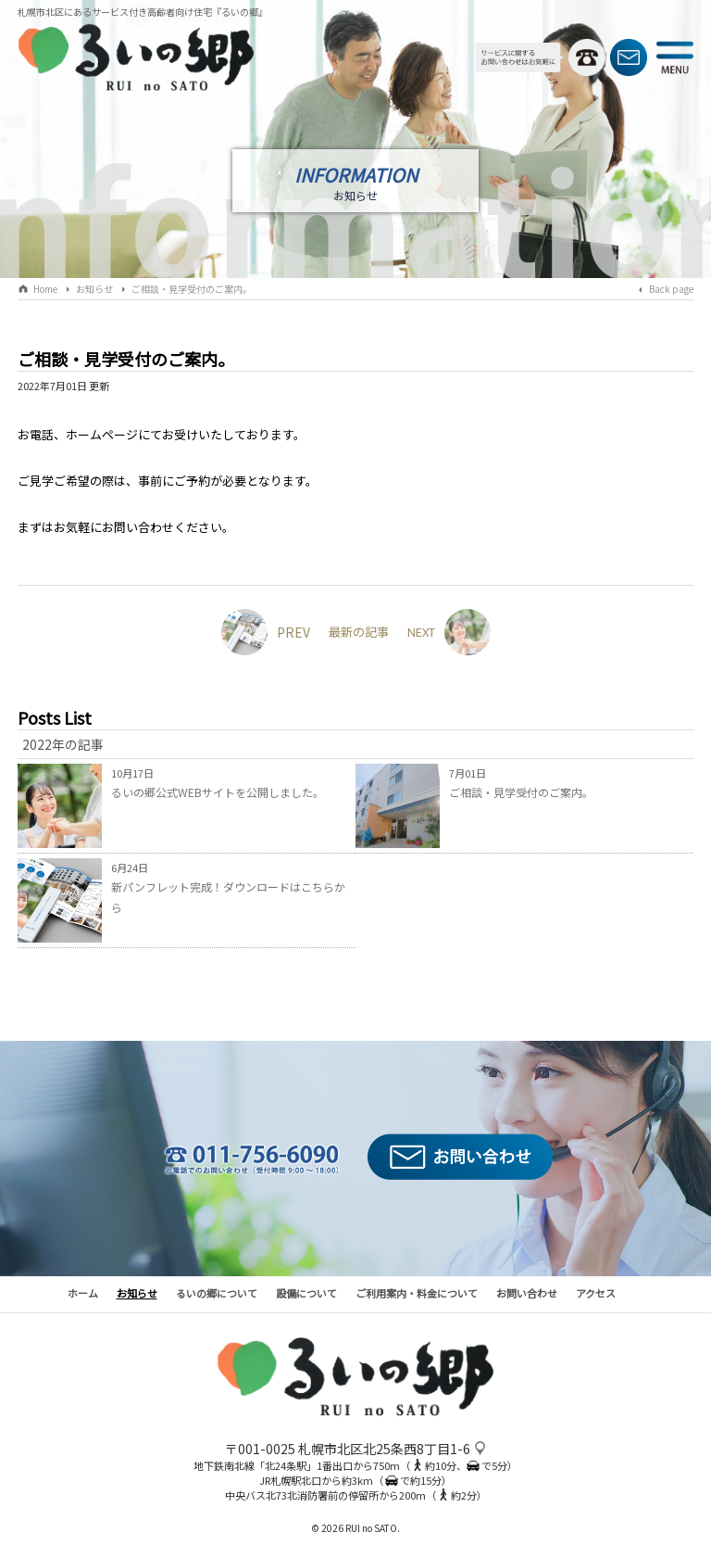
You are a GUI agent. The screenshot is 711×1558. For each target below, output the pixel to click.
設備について (306, 1293)
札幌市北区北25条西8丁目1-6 (384, 1448)
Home (45, 289)
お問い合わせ (526, 1293)
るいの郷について (216, 1293)
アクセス (596, 1293)
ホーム (83, 1293)
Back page (671, 289)
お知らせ (94, 289)
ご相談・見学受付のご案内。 (191, 289)
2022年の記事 (63, 744)
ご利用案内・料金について (417, 1293)
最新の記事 (359, 631)
